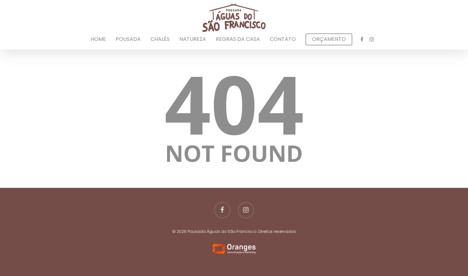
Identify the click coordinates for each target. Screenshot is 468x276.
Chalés (160, 39)
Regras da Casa (238, 39)
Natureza (192, 39)
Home (98, 39)
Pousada (128, 39)
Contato (283, 39)
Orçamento (329, 39)
